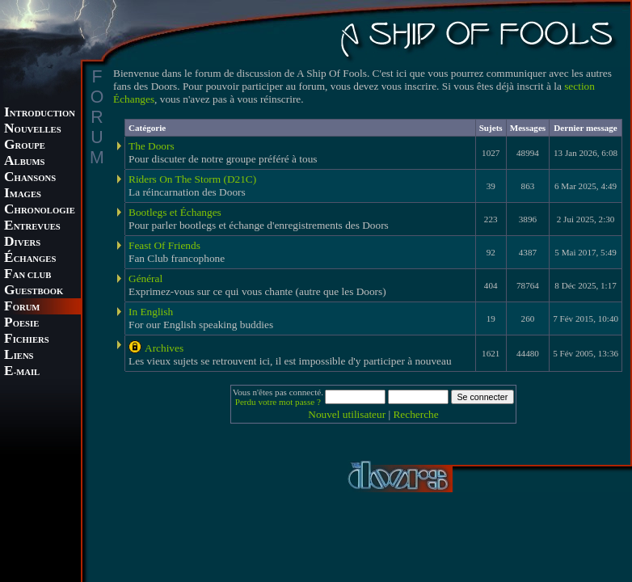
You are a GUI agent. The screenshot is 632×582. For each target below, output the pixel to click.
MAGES (22, 194)
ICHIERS (26, 339)
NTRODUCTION (39, 113)
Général (145, 278)
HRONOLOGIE (39, 210)
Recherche (415, 414)
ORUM (22, 307)
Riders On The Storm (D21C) (192, 179)
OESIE (21, 323)
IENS (18, 356)
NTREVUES (32, 226)
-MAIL (22, 372)
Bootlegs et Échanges (175, 212)
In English (151, 312)
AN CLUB (27, 275)
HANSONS (30, 178)
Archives (164, 348)
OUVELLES (32, 129)
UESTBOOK (33, 291)
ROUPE (24, 145)
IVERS (22, 242)
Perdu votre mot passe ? (278, 402)
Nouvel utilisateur (347, 414)
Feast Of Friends (164, 245)
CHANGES (30, 259)
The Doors (152, 146)
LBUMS (24, 162)
